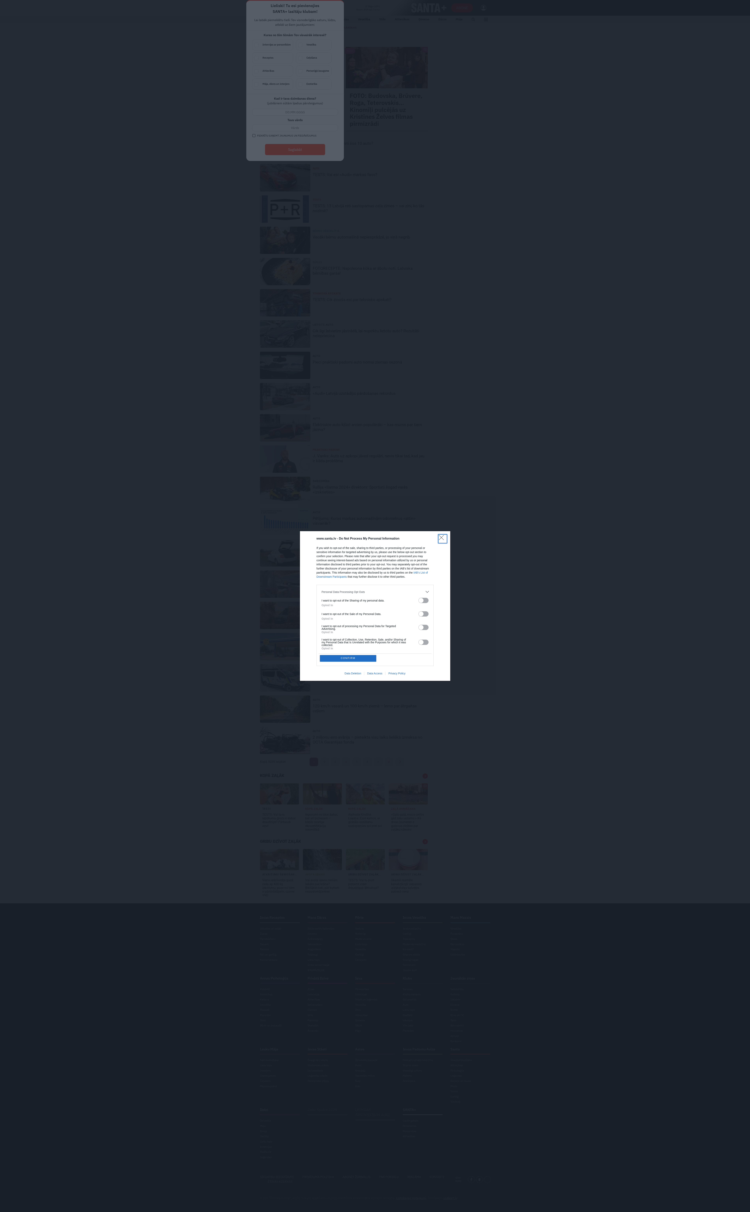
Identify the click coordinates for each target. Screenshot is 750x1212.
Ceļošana (397, 58)
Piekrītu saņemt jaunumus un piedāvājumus (367, 135)
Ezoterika (397, 84)
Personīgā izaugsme (397, 71)
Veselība (397, 45)
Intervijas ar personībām (357, 45)
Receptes (357, 58)
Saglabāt (375, 149)
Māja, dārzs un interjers (357, 84)
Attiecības (357, 71)
